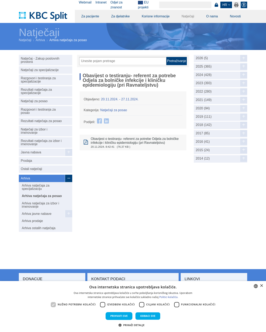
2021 (204, 100)
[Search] (185, 5)
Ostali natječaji (31, 169)
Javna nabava (31, 152)
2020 (203, 108)
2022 (204, 91)
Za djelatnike (120, 16)
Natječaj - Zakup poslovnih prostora (40, 60)
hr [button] (224, 5)
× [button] (261, 285)
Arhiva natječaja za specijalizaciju (35, 187)
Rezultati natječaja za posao (41, 121)
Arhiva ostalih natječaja (38, 228)
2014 (203, 158)
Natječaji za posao (34, 101)
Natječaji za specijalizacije (40, 70)
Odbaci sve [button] (148, 316)
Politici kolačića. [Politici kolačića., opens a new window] (168, 297)
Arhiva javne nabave (36, 213)
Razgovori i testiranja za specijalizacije (38, 79)
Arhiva (40, 40)
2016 (203, 141)
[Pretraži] (122, 61)
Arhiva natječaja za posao (42, 196)
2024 (204, 75)
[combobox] (256, 286)
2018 (204, 125)
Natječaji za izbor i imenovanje (34, 131)
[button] (133, 325)
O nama (212, 16)
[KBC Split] (45, 16)
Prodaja (26, 160)
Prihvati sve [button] (119, 316)
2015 (203, 150)
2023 (204, 83)
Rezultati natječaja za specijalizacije (36, 91)
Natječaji (188, 16)
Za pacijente (90, 16)
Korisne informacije (156, 16)
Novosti (235, 16)
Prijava (216, 5)
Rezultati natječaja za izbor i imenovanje (41, 142)
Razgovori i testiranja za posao (38, 111)
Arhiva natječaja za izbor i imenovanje (40, 205)
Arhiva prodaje (32, 221)
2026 (202, 58)
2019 (204, 116)
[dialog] (133, 306)
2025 (204, 66)
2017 (203, 133)
